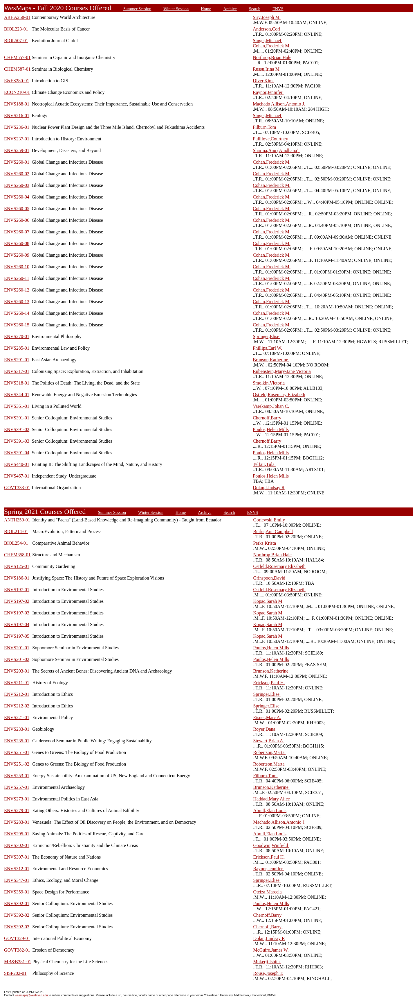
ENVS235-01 (16, 740)
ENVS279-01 (16, 810)
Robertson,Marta (269, 752)
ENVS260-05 (16, 208)
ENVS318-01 (16, 382)
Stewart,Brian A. (268, 740)
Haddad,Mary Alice (272, 798)
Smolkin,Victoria (269, 382)
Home (206, 8)
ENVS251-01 (16, 752)
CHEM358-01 (17, 554)
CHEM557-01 (17, 57)
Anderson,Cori (267, 28)
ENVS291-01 (16, 359)
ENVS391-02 (16, 429)
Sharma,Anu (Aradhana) (276, 150)
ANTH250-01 (17, 519)
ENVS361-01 (16, 406)
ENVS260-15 (16, 324)
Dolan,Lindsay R (268, 487)
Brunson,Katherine (271, 359)
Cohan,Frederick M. (271, 45)
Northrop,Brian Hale (272, 57)
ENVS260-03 (16, 185)
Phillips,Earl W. (267, 348)
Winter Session (176, 8)
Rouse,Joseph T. (268, 973)
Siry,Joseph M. (266, 17)
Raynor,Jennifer (268, 92)
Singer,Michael (267, 40)
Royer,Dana (264, 729)
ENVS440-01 (16, 464)
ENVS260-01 (16, 162)
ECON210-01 (17, 92)
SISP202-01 (15, 973)
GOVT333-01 (17, 487)
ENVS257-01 (16, 787)
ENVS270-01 (16, 336)
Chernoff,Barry (267, 417)
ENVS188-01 (16, 103)
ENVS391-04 (16, 452)
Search (254, 8)
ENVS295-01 (16, 833)
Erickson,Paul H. (269, 682)
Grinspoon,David (269, 577)
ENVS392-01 (16, 903)
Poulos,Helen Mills (271, 429)
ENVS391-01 (16, 417)
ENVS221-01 (16, 717)
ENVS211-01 (16, 682)
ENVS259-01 (16, 150)
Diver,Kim (263, 80)
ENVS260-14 (16, 313)
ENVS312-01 (16, 868)
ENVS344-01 (16, 394)
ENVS (278, 8)
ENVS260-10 (16, 266)
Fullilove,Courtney (271, 138)
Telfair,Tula (264, 464)
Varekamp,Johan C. (271, 406)
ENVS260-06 (16, 220)
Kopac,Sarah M (267, 601)
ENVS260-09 (16, 255)
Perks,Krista (265, 543)
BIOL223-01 (16, 28)
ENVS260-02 (16, 173)
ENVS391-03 (16, 441)
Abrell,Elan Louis (269, 810)
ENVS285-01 (16, 348)
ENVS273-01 (16, 798)
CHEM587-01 (17, 69)
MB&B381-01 (17, 961)
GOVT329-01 (17, 938)
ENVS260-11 (16, 278)
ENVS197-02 (16, 601)
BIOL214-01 (16, 531)
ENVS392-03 (16, 926)
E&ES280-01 (16, 80)
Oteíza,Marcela (268, 891)
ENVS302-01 (16, 845)
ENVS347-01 (16, 880)
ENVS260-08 (16, 243)
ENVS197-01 (16, 589)
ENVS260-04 (16, 196)
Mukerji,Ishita (267, 961)
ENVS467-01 (16, 475)
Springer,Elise (266, 336)
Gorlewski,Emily (269, 519)
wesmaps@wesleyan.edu (31, 995)
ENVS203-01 (16, 670)
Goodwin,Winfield (271, 845)
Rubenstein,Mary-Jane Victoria (282, 371)
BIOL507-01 (16, 40)
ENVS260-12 (16, 289)
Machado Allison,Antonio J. (279, 103)
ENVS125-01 (16, 566)
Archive (230, 8)
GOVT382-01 (17, 950)
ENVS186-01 (16, 577)
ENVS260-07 (16, 231)
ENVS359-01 (16, 891)
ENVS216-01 (16, 115)
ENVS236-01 (16, 127)
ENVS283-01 (16, 822)
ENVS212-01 (16, 694)
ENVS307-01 (16, 857)
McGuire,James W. (270, 950)
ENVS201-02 (16, 659)
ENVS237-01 (16, 138)
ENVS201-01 (16, 647)
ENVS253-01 (16, 775)
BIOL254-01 (16, 543)
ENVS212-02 (16, 705)
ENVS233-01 (16, 729)
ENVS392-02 (16, 915)
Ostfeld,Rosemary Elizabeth (279, 394)
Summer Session (137, 8)
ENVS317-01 (16, 371)
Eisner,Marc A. (267, 717)
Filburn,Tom (265, 127)
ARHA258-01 (17, 17)
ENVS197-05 (16, 636)
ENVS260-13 (16, 301)
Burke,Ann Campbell (273, 531)
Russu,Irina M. (267, 69)
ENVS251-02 (16, 764)
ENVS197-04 (16, 624)
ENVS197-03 (16, 612)
